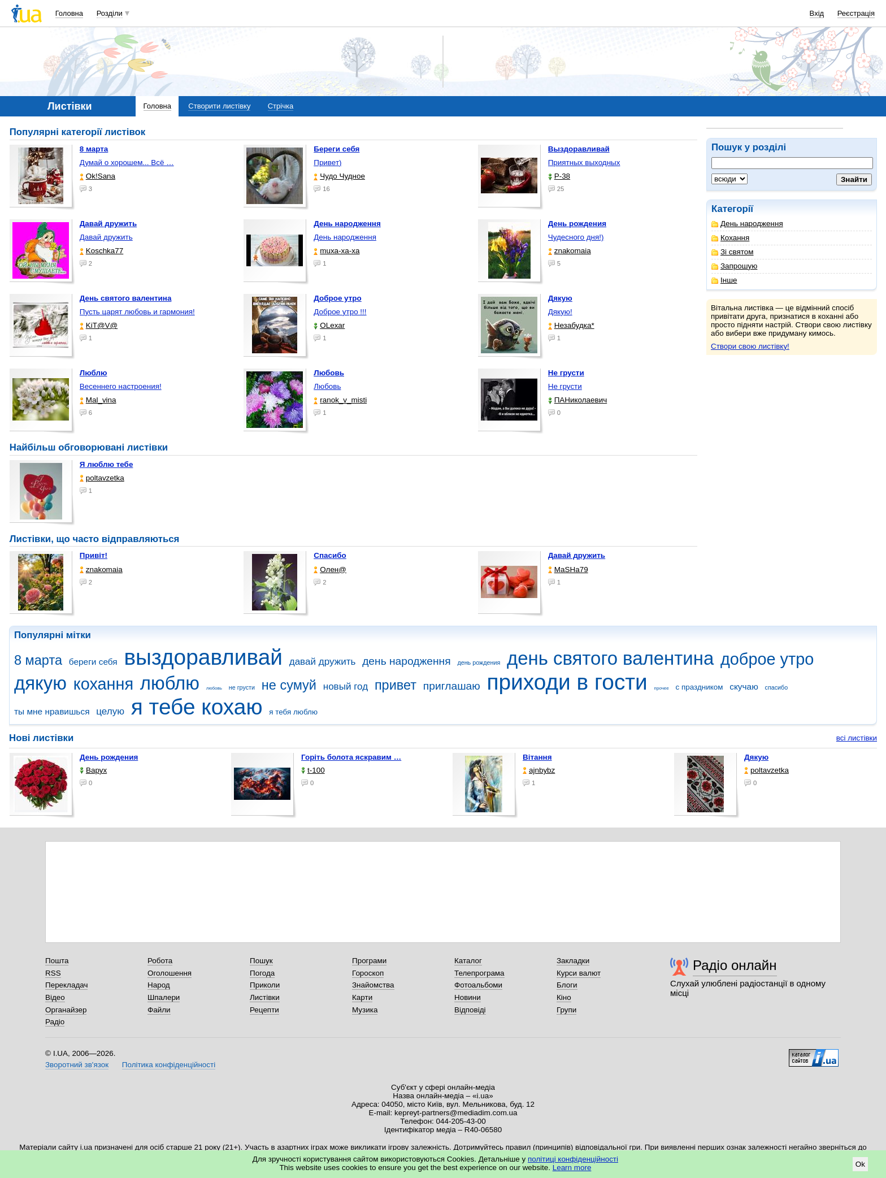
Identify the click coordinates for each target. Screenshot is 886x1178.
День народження (747, 223)
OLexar (329, 325)
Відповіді (470, 1010)
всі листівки (856, 738)
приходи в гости (567, 682)
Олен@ (330, 569)
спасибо (776, 687)
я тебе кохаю (197, 707)
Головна (69, 13)
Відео (55, 997)
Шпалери (163, 997)
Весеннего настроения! (121, 386)
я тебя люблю (293, 712)
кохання (103, 684)
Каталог (468, 960)
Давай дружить (106, 237)
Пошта (56, 960)
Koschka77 (102, 250)
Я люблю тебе (106, 464)
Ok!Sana (97, 176)
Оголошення (169, 973)
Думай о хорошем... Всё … (127, 162)
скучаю (743, 686)
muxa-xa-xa (336, 250)
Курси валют (579, 973)
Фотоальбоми (478, 985)
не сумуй (289, 685)
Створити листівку (219, 106)
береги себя (93, 661)
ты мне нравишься (52, 711)
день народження (406, 661)
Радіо (54, 1021)
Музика (364, 1010)
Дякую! (560, 312)
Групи (566, 1010)
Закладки (573, 960)
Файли (159, 1010)
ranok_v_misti (340, 400)
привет (395, 685)
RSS (53, 973)
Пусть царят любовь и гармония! (137, 312)
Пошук (261, 960)
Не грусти (565, 386)
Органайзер (65, 1010)
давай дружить (322, 661)
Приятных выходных (584, 162)
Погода (262, 973)
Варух (93, 770)
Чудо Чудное (339, 176)
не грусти (242, 687)
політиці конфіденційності (573, 1159)
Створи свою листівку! (750, 346)
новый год (345, 686)
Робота (159, 960)
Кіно (564, 997)
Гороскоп (368, 973)
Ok (860, 1164)
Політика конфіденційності (168, 1064)
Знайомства (373, 985)
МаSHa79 (568, 569)
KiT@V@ (99, 325)
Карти (362, 997)
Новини (467, 997)
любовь (214, 688)
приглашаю (451, 686)
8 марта (38, 660)
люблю (169, 683)
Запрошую (734, 266)
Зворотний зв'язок (76, 1064)
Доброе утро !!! (340, 312)
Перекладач (66, 985)
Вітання (537, 757)
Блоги (567, 985)
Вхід (817, 13)
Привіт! (93, 555)
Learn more (572, 1167)
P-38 (559, 176)
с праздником (699, 687)
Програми (369, 960)
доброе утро (767, 659)
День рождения (109, 757)
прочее (661, 688)
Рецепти (264, 1010)
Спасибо (330, 555)
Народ (158, 985)
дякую (40, 683)
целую (110, 711)
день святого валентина (610, 658)
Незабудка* (571, 325)
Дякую (756, 757)
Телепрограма (479, 973)
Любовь (327, 386)
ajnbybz (539, 770)
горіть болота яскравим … (351, 757)
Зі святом (732, 252)
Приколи (265, 985)
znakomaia (569, 250)
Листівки (265, 997)
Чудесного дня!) (576, 237)
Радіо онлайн (735, 965)
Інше (724, 280)
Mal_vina (98, 400)
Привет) (327, 162)
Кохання (730, 237)
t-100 (313, 770)
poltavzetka (102, 478)
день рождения (478, 662)
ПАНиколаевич (577, 400)
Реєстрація (856, 13)
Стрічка (280, 106)
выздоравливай (203, 657)
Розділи (110, 13)
